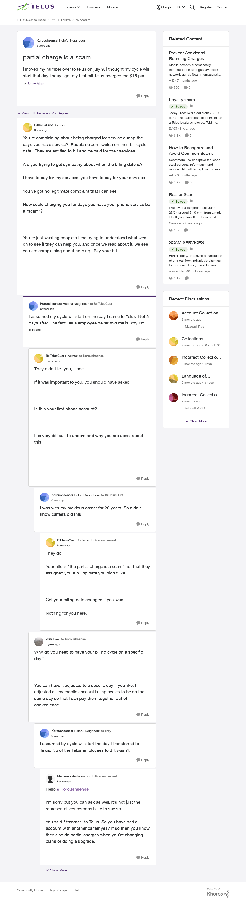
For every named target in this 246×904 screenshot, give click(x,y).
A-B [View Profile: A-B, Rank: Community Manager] (172, 80)
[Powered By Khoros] (218, 893)
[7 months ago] (186, 80)
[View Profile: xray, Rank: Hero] (38, 641)
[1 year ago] (186, 128)
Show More (33, 83)
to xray (106, 731)
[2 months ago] (191, 319)
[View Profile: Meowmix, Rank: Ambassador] (50, 778)
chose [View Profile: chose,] (209, 382)
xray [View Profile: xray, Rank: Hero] (49, 639)
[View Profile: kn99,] (173, 360)
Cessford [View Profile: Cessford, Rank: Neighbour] (175, 223)
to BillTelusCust (101, 304)
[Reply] (142, 96)
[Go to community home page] (36, 7)
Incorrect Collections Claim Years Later (202, 395)
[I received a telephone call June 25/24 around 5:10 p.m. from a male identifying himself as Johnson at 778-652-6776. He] (196, 212)
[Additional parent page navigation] (53, 20)
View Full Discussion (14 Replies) (43, 113)
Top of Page (58, 890)
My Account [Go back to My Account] (83, 19)
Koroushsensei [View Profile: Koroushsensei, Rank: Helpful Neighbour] (47, 40)
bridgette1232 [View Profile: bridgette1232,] (195, 408)
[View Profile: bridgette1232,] (173, 397)
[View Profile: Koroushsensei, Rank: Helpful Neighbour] (28, 42)
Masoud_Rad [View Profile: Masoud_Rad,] (194, 326)
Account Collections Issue (201, 313)
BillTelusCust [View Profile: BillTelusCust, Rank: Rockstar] (43, 125)
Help (77, 890)
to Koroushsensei (91, 356)
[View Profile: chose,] (173, 378)
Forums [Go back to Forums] (66, 19)
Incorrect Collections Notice (202, 357)
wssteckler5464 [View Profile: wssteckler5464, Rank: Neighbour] (180, 271)
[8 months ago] (186, 175)
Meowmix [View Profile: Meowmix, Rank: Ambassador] (64, 776)
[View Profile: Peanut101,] (173, 341)
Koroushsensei (75, 789)
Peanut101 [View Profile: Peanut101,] (213, 345)
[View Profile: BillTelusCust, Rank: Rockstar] (27, 127)
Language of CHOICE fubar (195, 376)
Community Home (30, 890)
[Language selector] (171, 7)
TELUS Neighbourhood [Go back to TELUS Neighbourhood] (31, 19)
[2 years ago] (192, 223)
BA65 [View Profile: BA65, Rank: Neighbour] (173, 128)
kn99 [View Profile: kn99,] (208, 364)
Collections (192, 338)
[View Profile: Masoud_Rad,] (173, 315)
